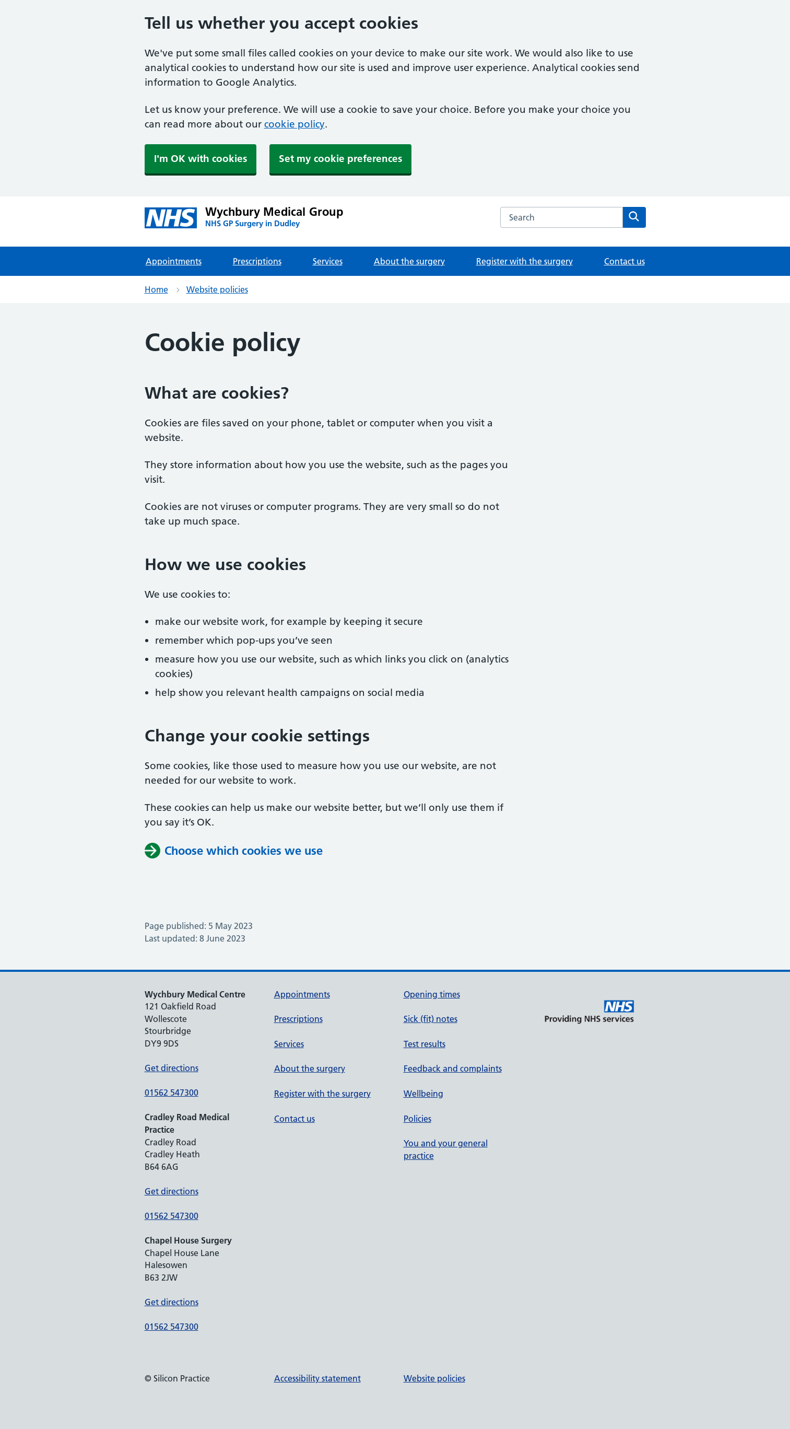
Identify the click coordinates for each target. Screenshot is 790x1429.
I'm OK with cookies (200, 159)
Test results (424, 1044)
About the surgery (409, 261)
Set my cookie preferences (340, 159)
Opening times (432, 994)
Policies (417, 1118)
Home (156, 289)
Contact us (624, 261)
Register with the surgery (524, 261)
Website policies (217, 289)
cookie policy (294, 124)
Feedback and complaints (453, 1068)
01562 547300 (171, 1092)
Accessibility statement (317, 1378)
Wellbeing (423, 1093)
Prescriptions (257, 261)
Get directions (171, 1068)
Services (328, 261)
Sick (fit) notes (430, 1019)
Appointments (174, 261)
